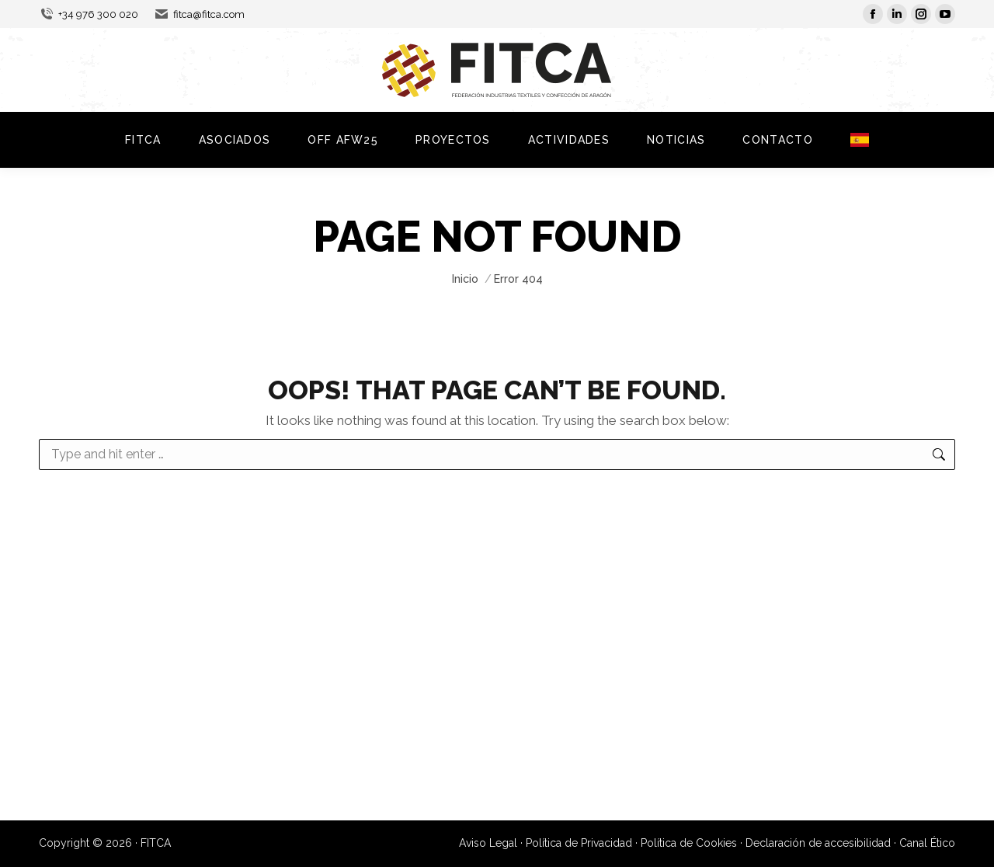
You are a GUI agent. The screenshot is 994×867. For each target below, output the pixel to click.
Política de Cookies (689, 843)
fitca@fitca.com (199, 14)
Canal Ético (927, 843)
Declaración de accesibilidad (818, 843)
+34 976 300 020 (88, 14)
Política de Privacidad (579, 843)
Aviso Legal (488, 843)
